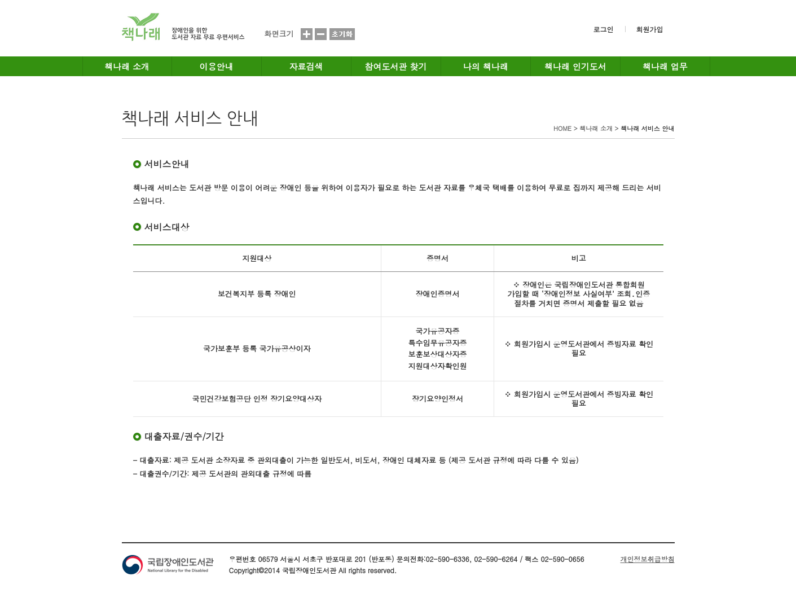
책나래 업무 (665, 66)
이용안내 (217, 66)
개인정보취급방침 (648, 559)
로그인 (603, 29)
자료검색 (306, 66)
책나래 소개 (126, 66)
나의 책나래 (485, 66)
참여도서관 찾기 (396, 66)
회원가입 (649, 29)
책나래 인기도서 (575, 66)
